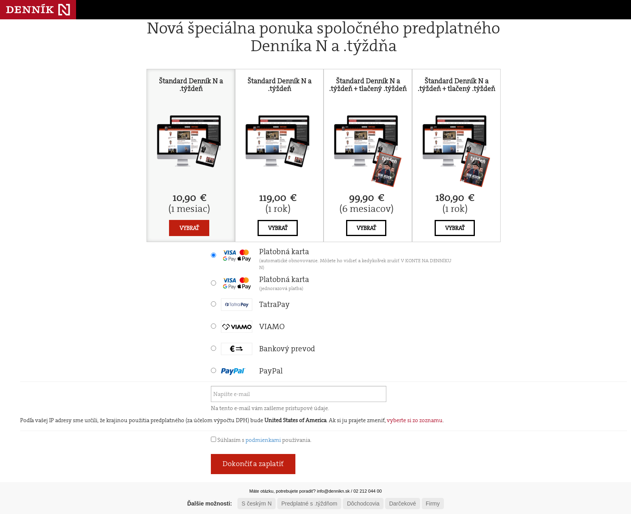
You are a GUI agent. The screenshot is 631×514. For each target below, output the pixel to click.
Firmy (433, 503)
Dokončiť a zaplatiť (253, 463)
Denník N (38, 9)
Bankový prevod (268, 349)
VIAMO (253, 326)
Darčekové (402, 503)
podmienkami (263, 440)
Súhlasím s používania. (261, 440)
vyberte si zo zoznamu (415, 420)
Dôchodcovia (363, 503)
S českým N (256, 503)
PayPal (252, 371)
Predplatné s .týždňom (309, 503)
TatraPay (255, 304)
